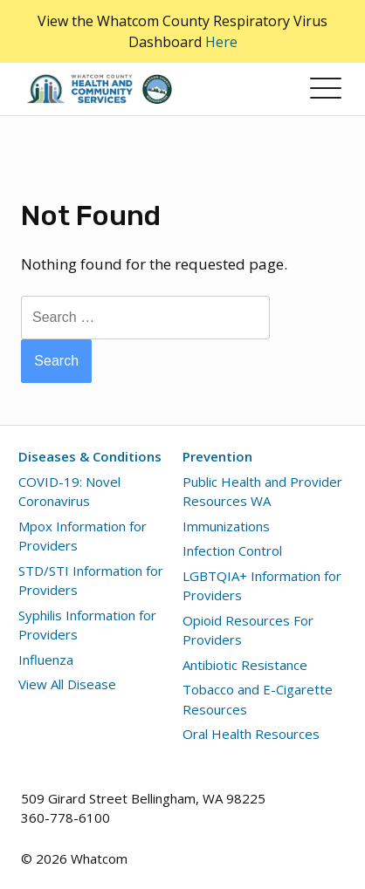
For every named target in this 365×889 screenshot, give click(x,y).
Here (221, 41)
